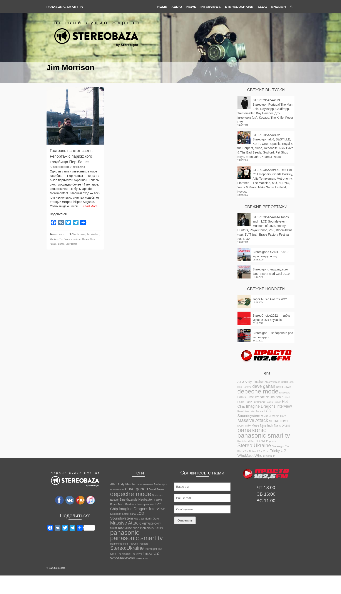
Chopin (75, 234)
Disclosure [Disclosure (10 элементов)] (284, 392)
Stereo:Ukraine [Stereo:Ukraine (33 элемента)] (254, 445)
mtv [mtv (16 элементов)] (248, 425)
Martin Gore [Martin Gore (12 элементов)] (279, 416)
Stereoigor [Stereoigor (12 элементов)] (278, 446)
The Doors (64, 239)
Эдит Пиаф (71, 244)
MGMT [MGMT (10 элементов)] (241, 425)
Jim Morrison (93, 234)
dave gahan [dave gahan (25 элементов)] (263, 386)
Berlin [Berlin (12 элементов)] (284, 381)
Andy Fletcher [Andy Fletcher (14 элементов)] (254, 381)
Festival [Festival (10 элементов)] (286, 397)
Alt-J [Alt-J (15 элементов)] (240, 381)
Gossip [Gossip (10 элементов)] (269, 402)
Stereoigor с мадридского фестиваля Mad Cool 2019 (271, 271)
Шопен (61, 244)
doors (82, 234)
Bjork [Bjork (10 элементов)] (291, 382)
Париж (85, 239)
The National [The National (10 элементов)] (250, 451)
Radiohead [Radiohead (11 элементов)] (243, 441)
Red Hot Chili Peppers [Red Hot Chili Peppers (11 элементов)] (263, 441)
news (54, 234)
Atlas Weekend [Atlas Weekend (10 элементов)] (272, 382)
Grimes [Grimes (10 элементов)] (277, 402)
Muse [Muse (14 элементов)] (255, 425)
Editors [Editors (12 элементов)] (241, 397)
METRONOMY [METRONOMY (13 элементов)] (278, 421)
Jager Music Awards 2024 (270, 299)
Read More (89, 206)
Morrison (54, 239)
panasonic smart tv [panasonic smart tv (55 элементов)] (263, 435)
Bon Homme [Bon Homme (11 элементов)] (244, 386)
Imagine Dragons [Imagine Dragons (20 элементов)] (261, 406)
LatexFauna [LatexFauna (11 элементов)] (256, 411)
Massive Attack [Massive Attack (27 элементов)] (252, 420)
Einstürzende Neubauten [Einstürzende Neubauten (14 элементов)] (264, 397)
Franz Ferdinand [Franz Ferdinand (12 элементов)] (255, 401)
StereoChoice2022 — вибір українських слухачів (271, 318)
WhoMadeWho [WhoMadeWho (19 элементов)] (249, 455)
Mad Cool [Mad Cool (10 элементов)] (266, 416)
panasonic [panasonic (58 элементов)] (252, 430)
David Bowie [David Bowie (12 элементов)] (283, 386)
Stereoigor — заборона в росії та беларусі (273, 335)
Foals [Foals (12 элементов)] (240, 401)
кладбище (76, 239)
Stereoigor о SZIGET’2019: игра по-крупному (271, 254)
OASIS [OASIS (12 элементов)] (286, 425)
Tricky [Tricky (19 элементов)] (275, 451)
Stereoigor (61, 167)
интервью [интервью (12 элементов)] (269, 455)
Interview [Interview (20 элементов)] (284, 406)
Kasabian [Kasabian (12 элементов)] (243, 411)
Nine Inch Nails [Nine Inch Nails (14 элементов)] (270, 425)
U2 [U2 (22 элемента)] (283, 450)
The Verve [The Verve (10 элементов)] (264, 451)
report (61, 234)
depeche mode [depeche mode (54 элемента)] (258, 391)
